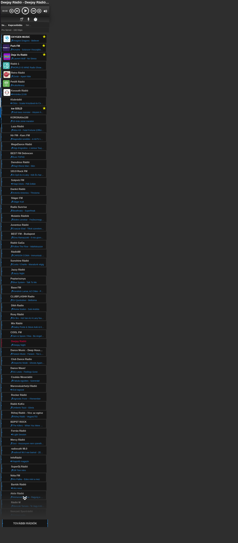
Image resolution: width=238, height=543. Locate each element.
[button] (11, 10)
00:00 (5, 11)
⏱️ (35, 19)
